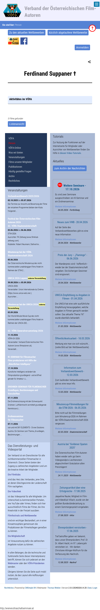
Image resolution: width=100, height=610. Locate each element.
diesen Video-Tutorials (70, 153)
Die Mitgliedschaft (16, 536)
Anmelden (82, 47)
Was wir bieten (16, 152)
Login (95, 588)
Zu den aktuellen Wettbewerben (26, 32)
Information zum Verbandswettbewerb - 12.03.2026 (72, 371)
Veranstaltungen (17, 157)
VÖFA (11, 138)
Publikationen (15, 166)
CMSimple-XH (30, 588)
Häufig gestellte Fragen (20, 171)
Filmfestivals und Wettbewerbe (22, 515)
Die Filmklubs (14, 474)
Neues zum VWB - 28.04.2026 (72, 222)
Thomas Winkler (54, 588)
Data (89, 588)
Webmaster (13, 563)
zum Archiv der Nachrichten (69, 168)
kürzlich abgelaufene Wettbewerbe (68, 32)
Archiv (12, 176)
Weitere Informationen (65, 206)
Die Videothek (14, 491)
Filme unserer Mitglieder (20, 161)
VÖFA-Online (15, 147)
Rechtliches (14, 180)
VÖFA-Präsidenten (36, 563)
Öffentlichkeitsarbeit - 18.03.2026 (72, 338)
